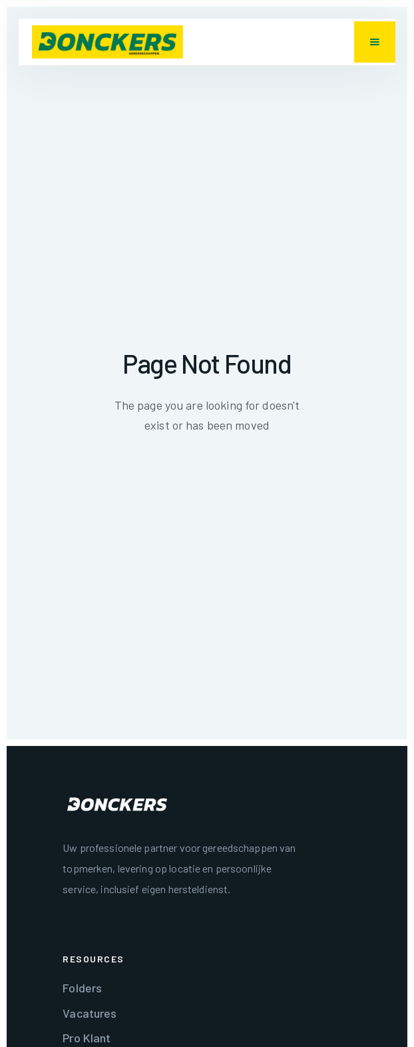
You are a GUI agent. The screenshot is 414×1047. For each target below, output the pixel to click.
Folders (82, 987)
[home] (107, 42)
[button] (374, 42)
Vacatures (89, 1013)
